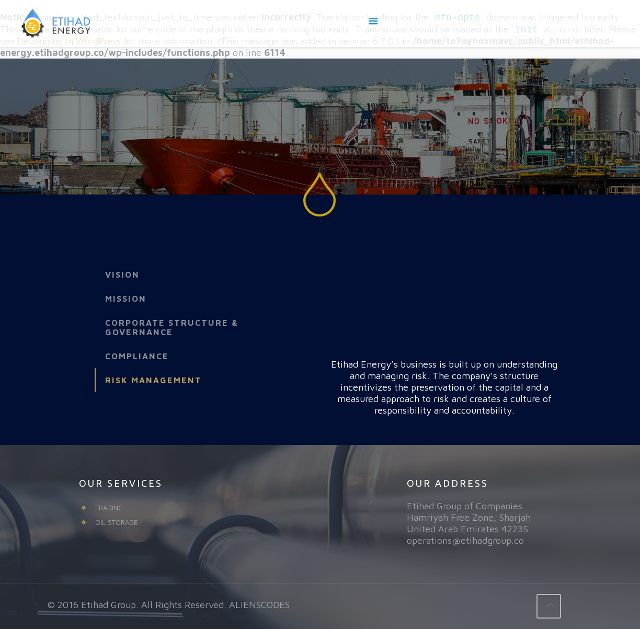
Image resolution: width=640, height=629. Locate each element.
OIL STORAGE (116, 522)
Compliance (137, 356)
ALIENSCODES (259, 604)
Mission (125, 298)
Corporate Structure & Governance (171, 327)
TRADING (109, 508)
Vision (122, 274)
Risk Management (153, 380)
